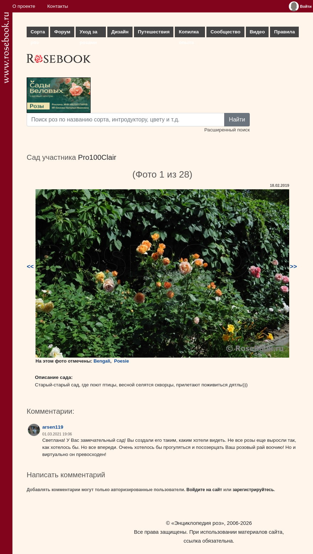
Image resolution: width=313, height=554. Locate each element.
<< (30, 266)
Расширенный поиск (227, 129)
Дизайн (120, 31)
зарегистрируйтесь (253, 489)
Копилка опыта (189, 33)
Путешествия (153, 31)
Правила (284, 31)
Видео (257, 31)
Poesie (121, 361)
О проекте (23, 6)
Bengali (101, 361)
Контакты (57, 6)
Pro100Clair (97, 157)
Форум (62, 31)
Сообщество (225, 31)
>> (293, 266)
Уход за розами (88, 33)
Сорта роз (38, 33)
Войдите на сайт (204, 489)
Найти (237, 119)
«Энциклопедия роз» (197, 523)
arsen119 (52, 427)
